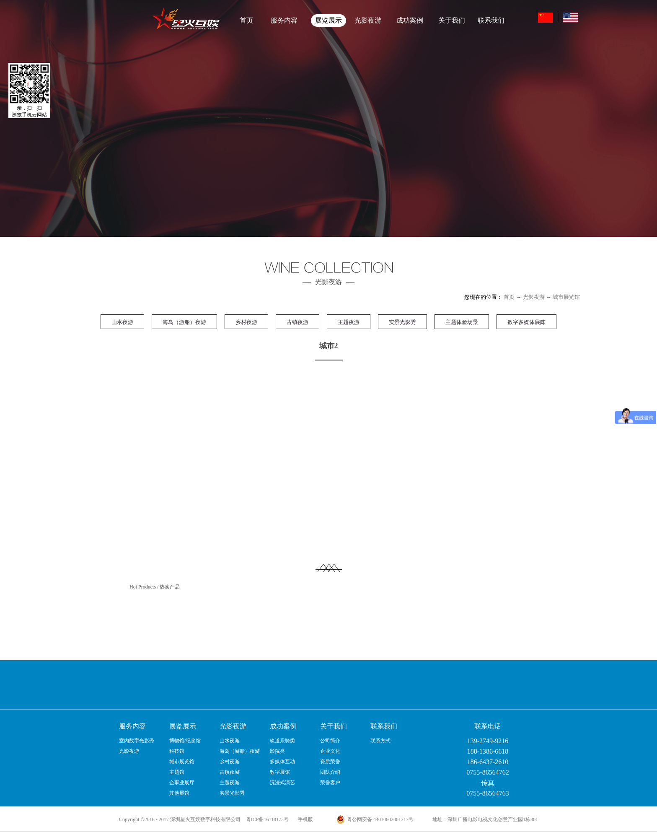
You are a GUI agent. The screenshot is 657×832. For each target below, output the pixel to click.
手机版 (304, 819)
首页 (246, 20)
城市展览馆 (566, 297)
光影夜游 (534, 297)
